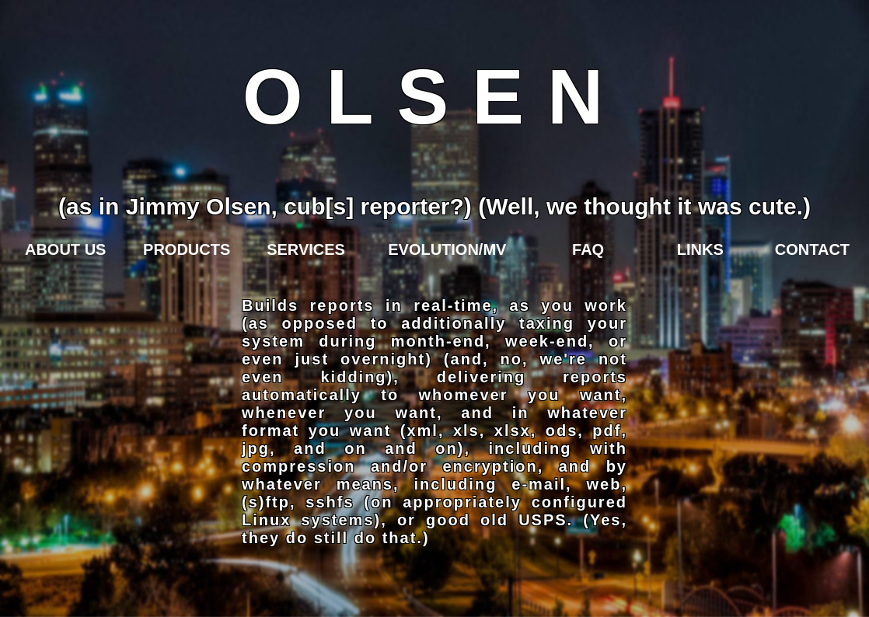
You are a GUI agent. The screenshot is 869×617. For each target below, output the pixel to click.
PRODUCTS (186, 249)
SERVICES (306, 249)
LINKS (700, 249)
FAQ (588, 249)
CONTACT (812, 249)
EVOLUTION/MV (447, 249)
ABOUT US (65, 249)
